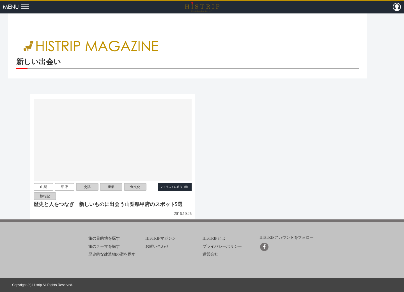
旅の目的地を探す (104, 238)
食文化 (135, 187)
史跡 (87, 187)
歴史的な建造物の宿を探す (112, 254)
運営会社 (210, 254)
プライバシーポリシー (222, 246)
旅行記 (45, 196)
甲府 (64, 187)
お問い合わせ (157, 246)
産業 (111, 187)
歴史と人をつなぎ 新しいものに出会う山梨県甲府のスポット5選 (108, 204)
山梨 (43, 187)
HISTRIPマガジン (160, 238)
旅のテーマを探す (104, 246)
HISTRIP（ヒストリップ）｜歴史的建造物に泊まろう (202, 6)
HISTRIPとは (214, 238)
